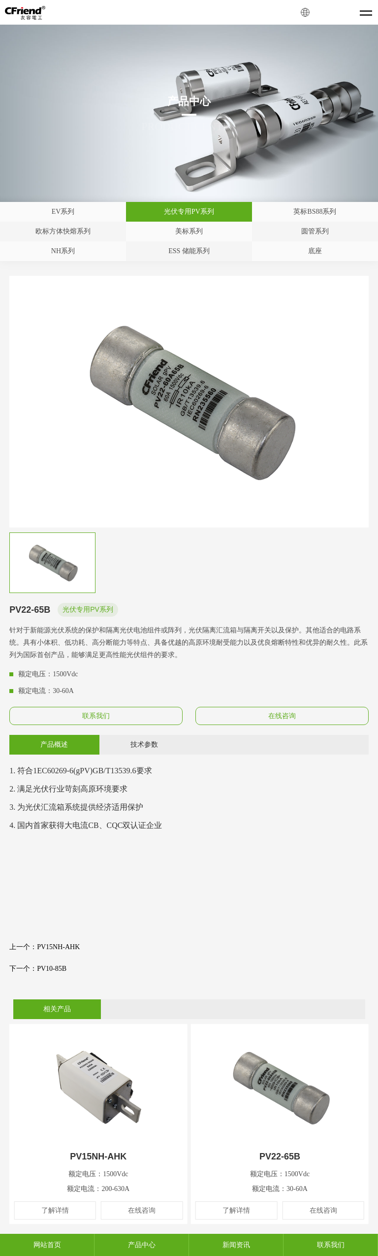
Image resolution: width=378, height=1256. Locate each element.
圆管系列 (315, 231)
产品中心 (142, 1245)
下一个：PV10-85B (37, 968)
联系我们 (96, 716)
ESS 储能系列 (189, 251)
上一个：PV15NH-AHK (44, 947)
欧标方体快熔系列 (63, 231)
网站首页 (47, 1245)
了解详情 (55, 1210)
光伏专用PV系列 (189, 211)
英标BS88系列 (314, 211)
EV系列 (63, 211)
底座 (315, 251)
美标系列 (189, 231)
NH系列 (63, 251)
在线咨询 (282, 716)
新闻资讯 (236, 1245)
